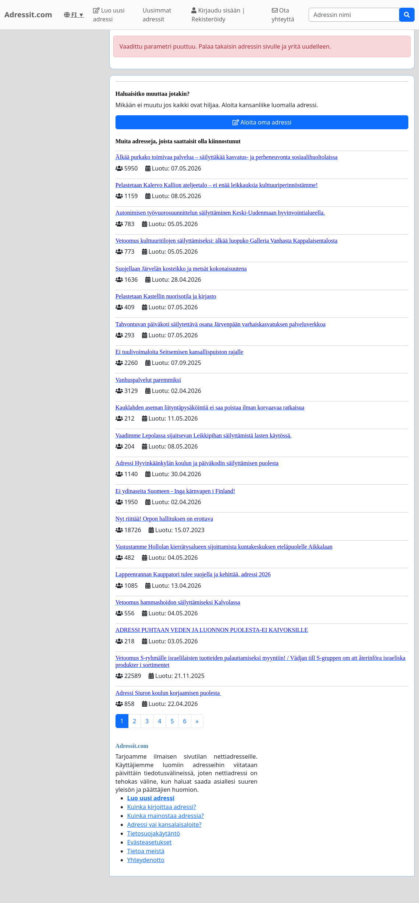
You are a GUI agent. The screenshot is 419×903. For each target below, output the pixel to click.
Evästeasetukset (149, 842)
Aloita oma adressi (262, 122)
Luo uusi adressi (109, 14)
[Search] (354, 15)
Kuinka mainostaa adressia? (165, 816)
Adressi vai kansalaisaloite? (164, 825)
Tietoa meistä (145, 851)
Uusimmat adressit (157, 14)
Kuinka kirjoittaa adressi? (161, 807)
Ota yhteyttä (283, 14)
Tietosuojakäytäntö (153, 833)
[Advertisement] (52, 140)
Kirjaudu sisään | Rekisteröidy (218, 14)
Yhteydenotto (145, 860)
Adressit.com (28, 15)
